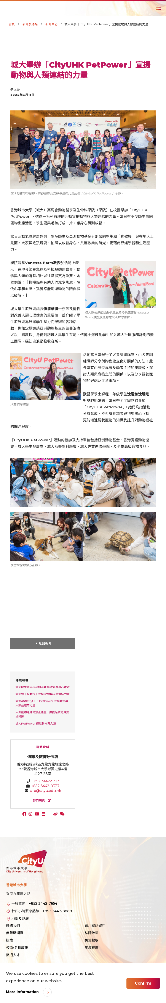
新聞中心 (51, 24)
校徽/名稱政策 (17, 948)
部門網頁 (43, 800)
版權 (9, 940)
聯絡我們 (13, 926)
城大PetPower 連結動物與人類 (36, 723)
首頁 (12, 24)
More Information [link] (23, 992)
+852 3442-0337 (45, 786)
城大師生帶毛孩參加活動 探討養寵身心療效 (43, 687)
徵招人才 (13, 955)
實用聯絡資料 (95, 926)
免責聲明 (92, 940)
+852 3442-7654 (43, 903)
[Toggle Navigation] (158, 8)
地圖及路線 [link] (20, 919)
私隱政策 (92, 933)
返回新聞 (45, 643)
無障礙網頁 (14, 933)
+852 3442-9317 (45, 781)
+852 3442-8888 (57, 911)
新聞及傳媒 (30, 24)
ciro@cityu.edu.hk (45, 791)
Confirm (143, 983)
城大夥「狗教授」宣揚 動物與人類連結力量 (43, 694)
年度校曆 (92, 948)
